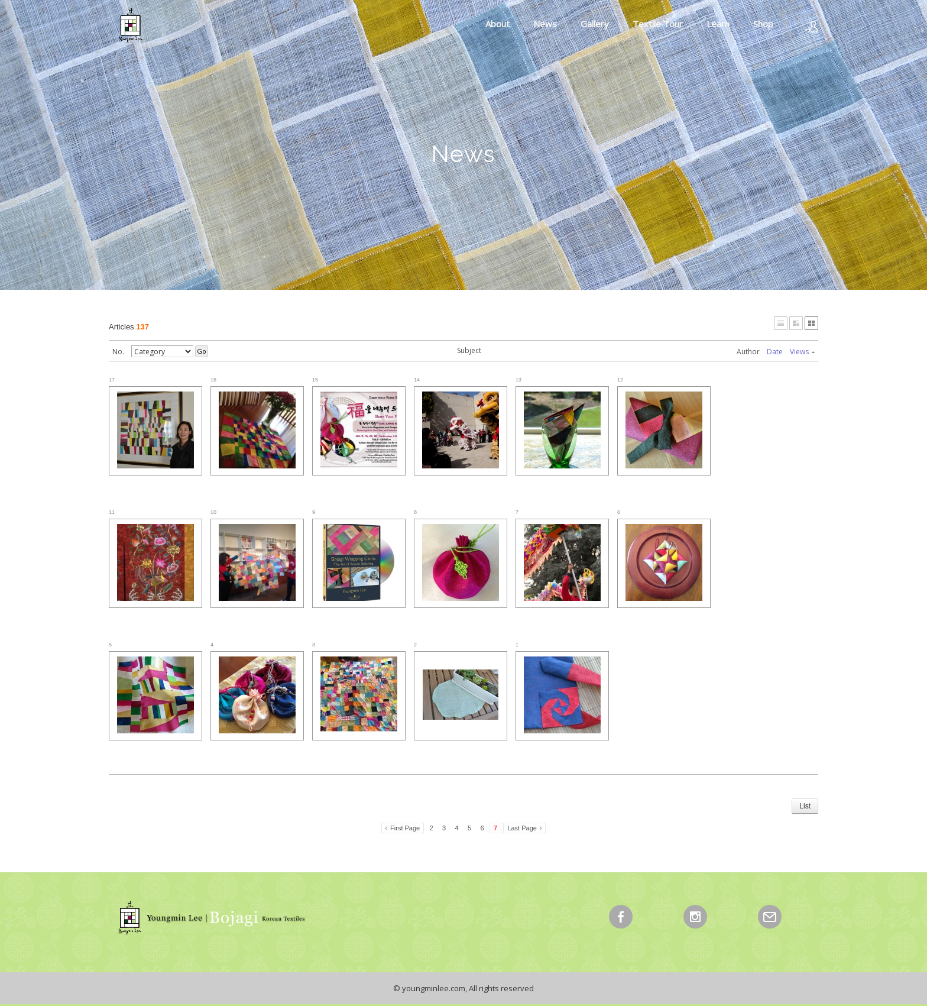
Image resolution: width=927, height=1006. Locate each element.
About (497, 24)
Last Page (522, 828)
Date (775, 352)
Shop (763, 24)
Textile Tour (658, 24)
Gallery (595, 24)
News (545, 24)
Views (802, 352)
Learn (718, 24)
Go (201, 351)
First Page (405, 828)
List (805, 806)
